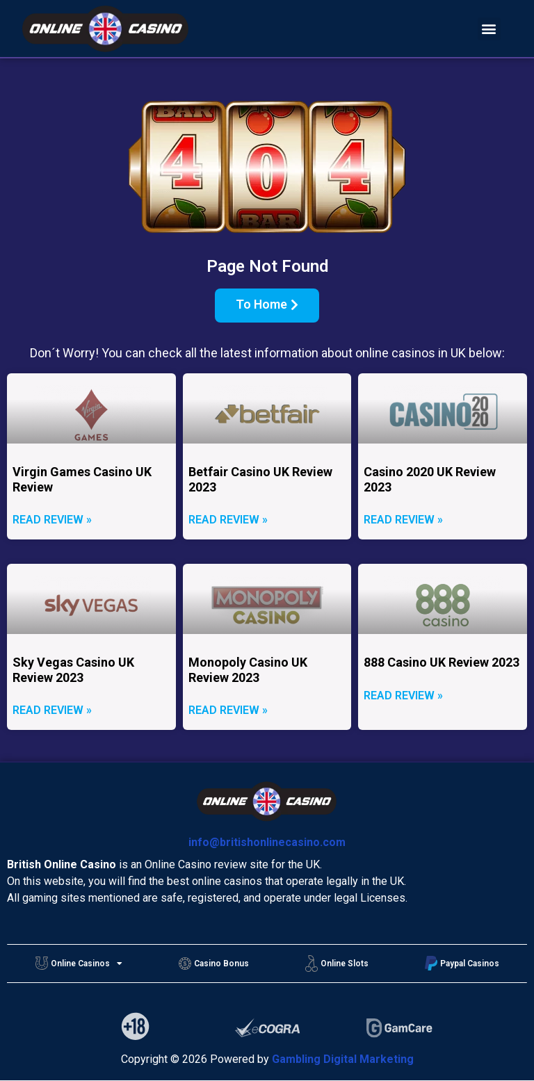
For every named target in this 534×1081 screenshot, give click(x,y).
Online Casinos (78, 963)
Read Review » (52, 520)
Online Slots (337, 963)
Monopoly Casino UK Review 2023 (247, 670)
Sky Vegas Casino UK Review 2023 (73, 670)
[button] (489, 28)
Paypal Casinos (462, 963)
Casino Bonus (214, 963)
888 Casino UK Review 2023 (441, 662)
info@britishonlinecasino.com (267, 842)
